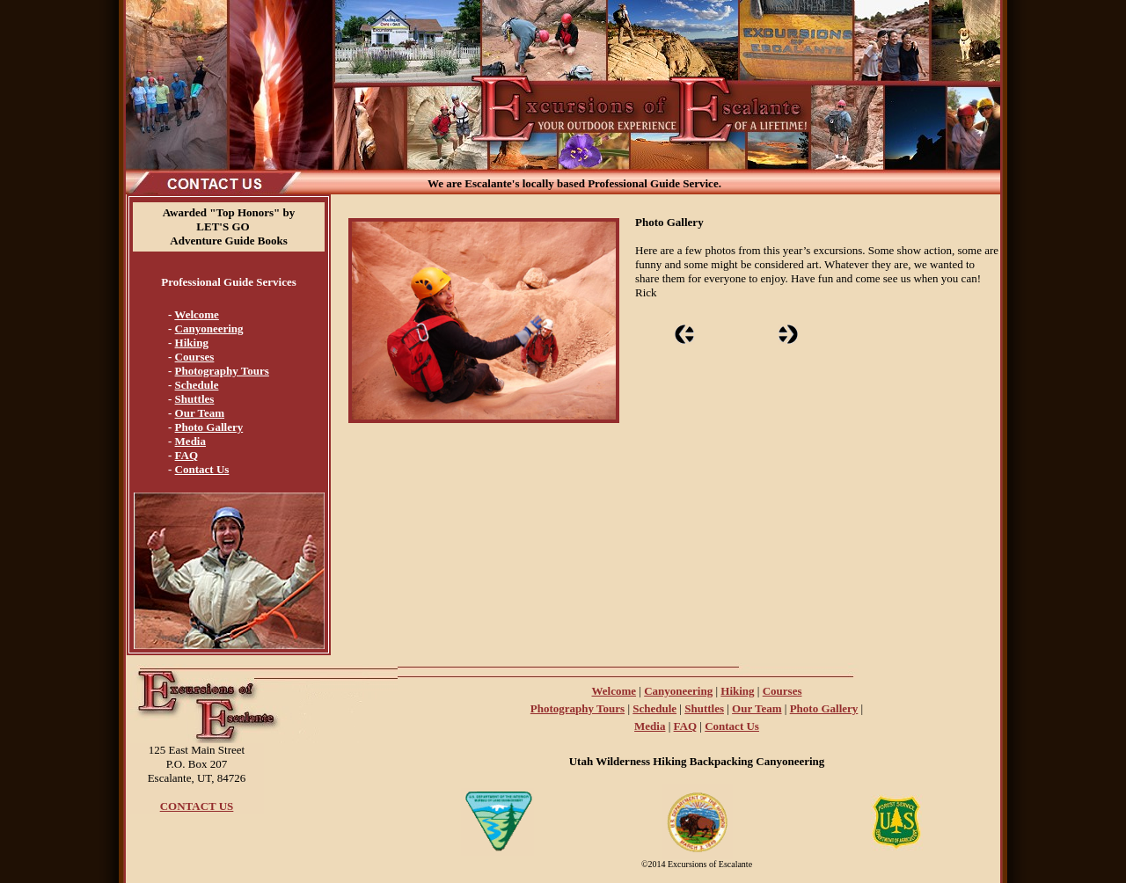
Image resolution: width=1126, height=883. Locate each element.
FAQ (186, 455)
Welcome (196, 314)
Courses (195, 356)
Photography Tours (222, 370)
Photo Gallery (209, 427)
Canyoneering (209, 328)
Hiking (191, 342)
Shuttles (195, 398)
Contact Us (202, 469)
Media (190, 441)
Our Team (199, 413)
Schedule (197, 384)
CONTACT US (197, 806)
